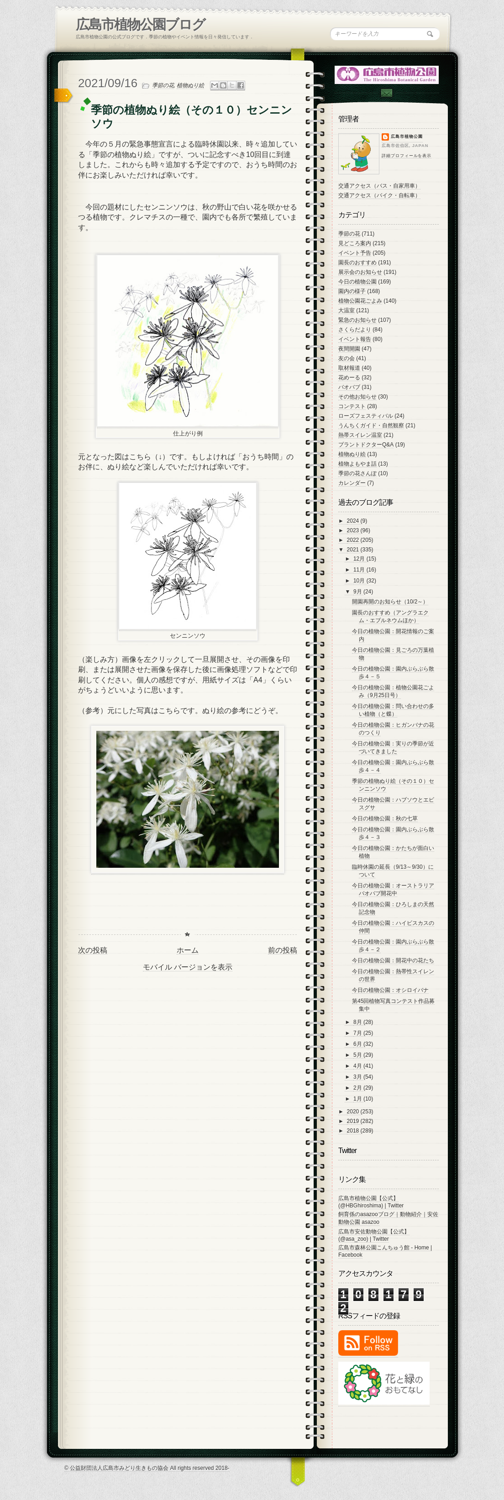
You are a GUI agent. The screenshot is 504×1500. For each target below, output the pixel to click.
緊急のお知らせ (357, 320)
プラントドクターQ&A (366, 444)
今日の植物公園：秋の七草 (385, 818)
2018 (354, 1131)
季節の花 (163, 85)
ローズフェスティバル (365, 416)
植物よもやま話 (357, 464)
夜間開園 (349, 349)
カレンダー (352, 483)
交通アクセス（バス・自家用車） (379, 186)
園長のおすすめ (357, 262)
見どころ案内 (354, 243)
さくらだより (354, 329)
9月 (358, 591)
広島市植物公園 (407, 136)
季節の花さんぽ (357, 473)
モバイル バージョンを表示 (187, 967)
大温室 (346, 310)
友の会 (346, 358)
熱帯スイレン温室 (360, 435)
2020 (354, 1111)
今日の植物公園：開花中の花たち (393, 960)
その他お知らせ (357, 396)
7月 (358, 1033)
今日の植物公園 (357, 281)
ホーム (188, 950)
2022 (354, 540)
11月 (360, 569)
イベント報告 (354, 339)
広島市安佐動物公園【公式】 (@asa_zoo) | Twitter (374, 1235)
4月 (358, 1066)
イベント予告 (354, 253)
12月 (360, 559)
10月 (360, 580)
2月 (358, 1088)
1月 (358, 1099)
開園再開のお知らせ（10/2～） (390, 601)
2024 (354, 521)
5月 (358, 1055)
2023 (354, 530)
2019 (354, 1121)
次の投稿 (92, 950)
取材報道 (349, 368)
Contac (386, 93)
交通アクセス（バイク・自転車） (379, 195)
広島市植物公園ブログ (140, 24)
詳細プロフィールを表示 (406, 155)
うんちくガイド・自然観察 (371, 425)
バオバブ (349, 387)
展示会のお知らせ (360, 272)
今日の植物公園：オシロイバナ (390, 990)
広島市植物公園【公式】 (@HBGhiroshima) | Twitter (371, 1202)
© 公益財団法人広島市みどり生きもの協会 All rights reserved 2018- (147, 1468)
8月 (358, 1022)
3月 (358, 1077)
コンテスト (352, 406)
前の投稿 (282, 950)
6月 (358, 1044)
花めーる (349, 377)
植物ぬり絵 (190, 85)
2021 (354, 549)
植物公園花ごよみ (360, 301)
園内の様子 (352, 291)
